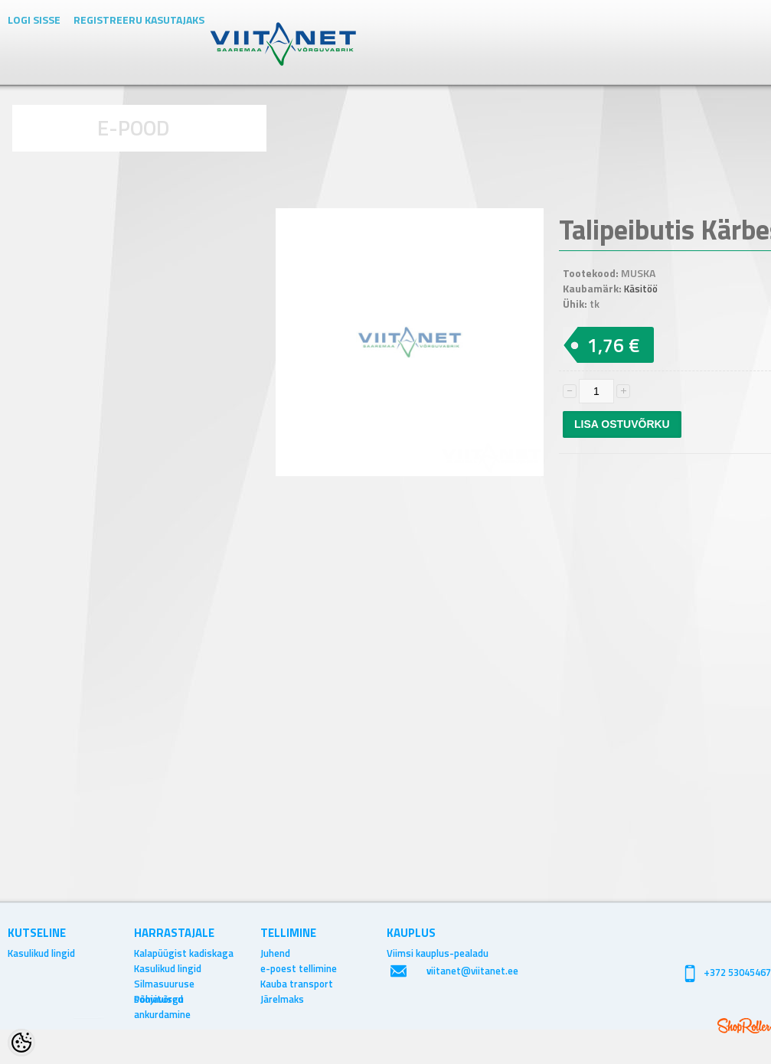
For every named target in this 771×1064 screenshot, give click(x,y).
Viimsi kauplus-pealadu (437, 953)
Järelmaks (282, 999)
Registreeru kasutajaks (139, 19)
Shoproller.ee (744, 1025)
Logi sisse (34, 19)
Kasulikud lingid (41, 953)
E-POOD (133, 127)
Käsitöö (641, 288)
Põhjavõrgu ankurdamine (162, 999)
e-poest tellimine (298, 968)
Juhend (275, 953)
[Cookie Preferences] (21, 1042)
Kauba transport (296, 983)
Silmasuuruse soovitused (164, 983)
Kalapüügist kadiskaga (184, 953)
